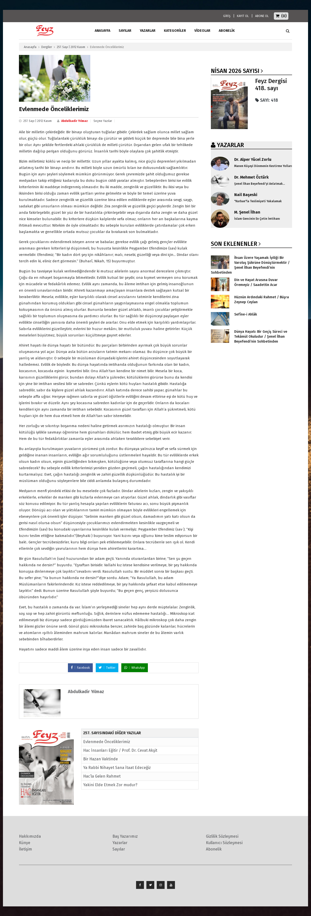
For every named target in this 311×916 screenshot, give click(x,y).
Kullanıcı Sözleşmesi (224, 842)
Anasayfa (30, 47)
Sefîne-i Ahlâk (245, 314)
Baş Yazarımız (125, 836)
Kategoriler (175, 31)
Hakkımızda (30, 836)
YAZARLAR (230, 145)
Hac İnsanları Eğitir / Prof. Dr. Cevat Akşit (120, 750)
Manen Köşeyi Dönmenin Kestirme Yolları (263, 166)
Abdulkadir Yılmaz (74, 121)
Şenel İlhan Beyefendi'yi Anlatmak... (259, 183)
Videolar (202, 31)
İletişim (25, 849)
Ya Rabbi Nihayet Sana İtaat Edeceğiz (117, 767)
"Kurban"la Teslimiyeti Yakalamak (258, 201)
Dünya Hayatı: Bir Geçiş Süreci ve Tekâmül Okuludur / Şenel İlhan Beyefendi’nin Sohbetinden (260, 337)
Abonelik (214, 849)
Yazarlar (148, 31)
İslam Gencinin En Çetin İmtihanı (257, 218)
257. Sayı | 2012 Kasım (71, 47)
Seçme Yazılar (102, 121)
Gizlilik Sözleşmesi (222, 836)
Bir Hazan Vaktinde (100, 759)
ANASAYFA (102, 31)
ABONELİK (227, 31)
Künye (24, 842)
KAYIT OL (243, 16)
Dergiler (46, 47)
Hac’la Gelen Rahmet (102, 776)
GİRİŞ (227, 16)
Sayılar (125, 31)
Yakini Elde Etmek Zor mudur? (110, 785)
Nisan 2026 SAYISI (235, 70)
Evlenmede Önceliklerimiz (106, 741)
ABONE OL (262, 16)
